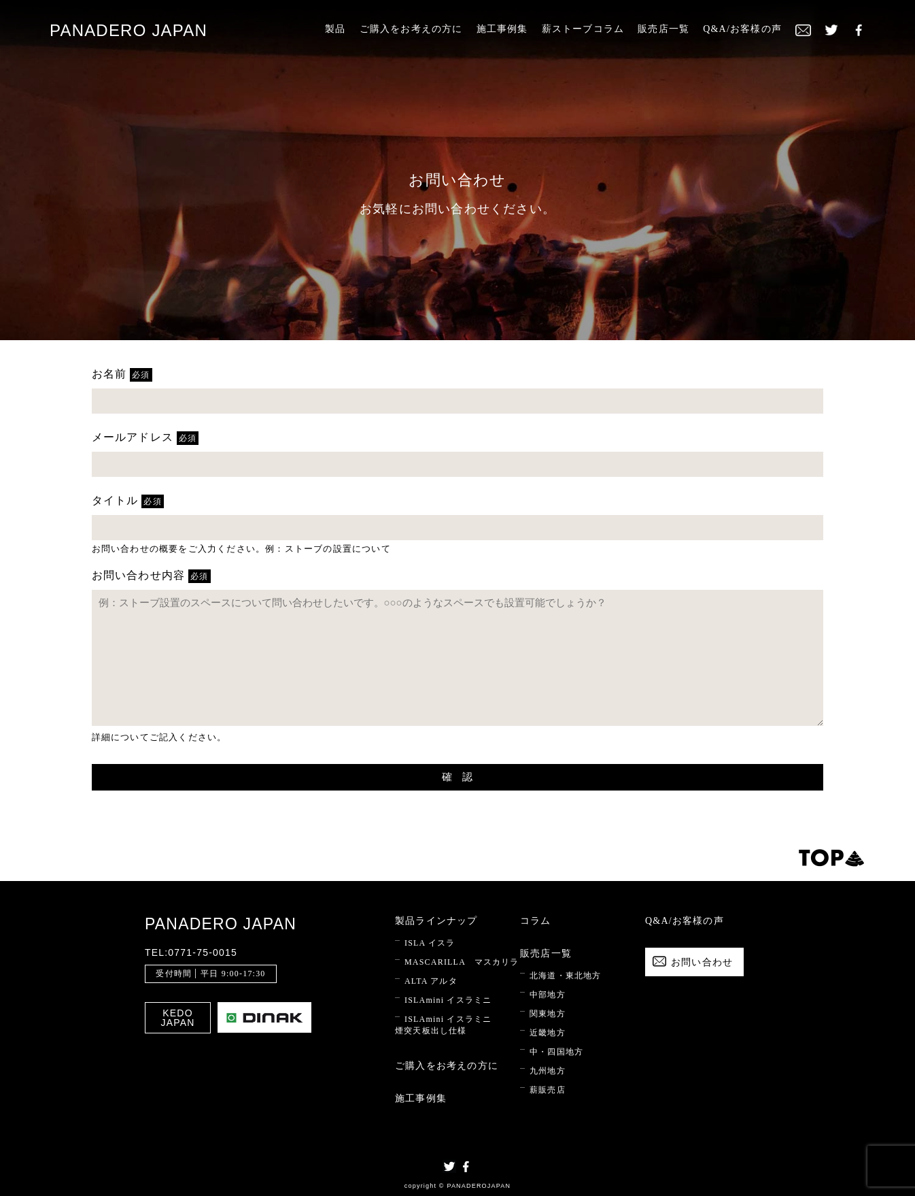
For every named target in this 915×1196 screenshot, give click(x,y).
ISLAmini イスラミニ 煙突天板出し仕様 (443, 1024)
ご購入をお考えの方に (411, 29)
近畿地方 (548, 1032)
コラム (535, 921)
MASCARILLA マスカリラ (461, 962)
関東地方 (548, 1013)
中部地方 (548, 994)
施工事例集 (502, 29)
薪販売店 (548, 1090)
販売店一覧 (663, 29)
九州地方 (548, 1071)
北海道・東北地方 (566, 975)
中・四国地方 (556, 1052)
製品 (335, 29)
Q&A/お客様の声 (742, 29)
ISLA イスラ (429, 943)
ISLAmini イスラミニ (447, 1000)
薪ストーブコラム (583, 29)
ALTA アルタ (431, 981)
